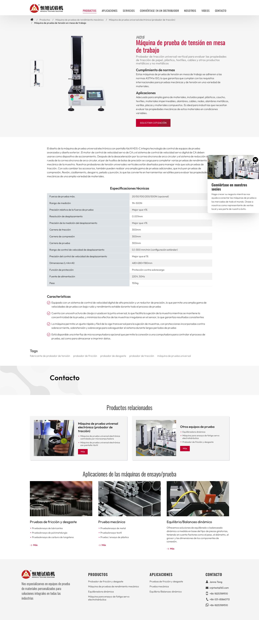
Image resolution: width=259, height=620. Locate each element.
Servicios (129, 11)
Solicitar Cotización (153, 122)
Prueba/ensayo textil (111, 532)
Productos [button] (89, 11)
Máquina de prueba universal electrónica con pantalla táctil (100, 443)
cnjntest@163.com (219, 587)
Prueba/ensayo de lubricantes (47, 528)
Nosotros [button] (190, 11)
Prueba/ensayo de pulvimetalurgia (49, 532)
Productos (45, 19)
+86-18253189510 (219, 593)
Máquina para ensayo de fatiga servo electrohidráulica (200, 436)
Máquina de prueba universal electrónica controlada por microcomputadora (100, 437)
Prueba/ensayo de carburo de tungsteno (53, 537)
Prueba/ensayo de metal (113, 528)
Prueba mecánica (111, 522)
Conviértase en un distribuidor (159, 11)
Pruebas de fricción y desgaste (53, 522)
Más (83, 451)
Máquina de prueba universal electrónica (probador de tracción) (142, 19)
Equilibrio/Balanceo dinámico (189, 522)
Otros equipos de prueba (197, 427)
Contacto (220, 11)
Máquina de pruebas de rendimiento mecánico (79, 19)
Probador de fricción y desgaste (198, 442)
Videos (206, 11)
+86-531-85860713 (220, 599)
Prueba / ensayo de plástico (114, 537)
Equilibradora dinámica (193, 431)
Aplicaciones (110, 11)
